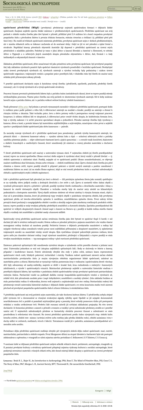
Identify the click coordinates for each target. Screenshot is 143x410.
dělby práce (23, 107)
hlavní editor (7, 9)
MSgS (108, 391)
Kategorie (99, 391)
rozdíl (8, 21)
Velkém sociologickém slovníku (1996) (49, 381)
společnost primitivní (96, 17)
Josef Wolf (8, 370)
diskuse (46, 17)
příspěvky (54, 17)
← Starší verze (17, 21)
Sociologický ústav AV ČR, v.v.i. (14, 7)
